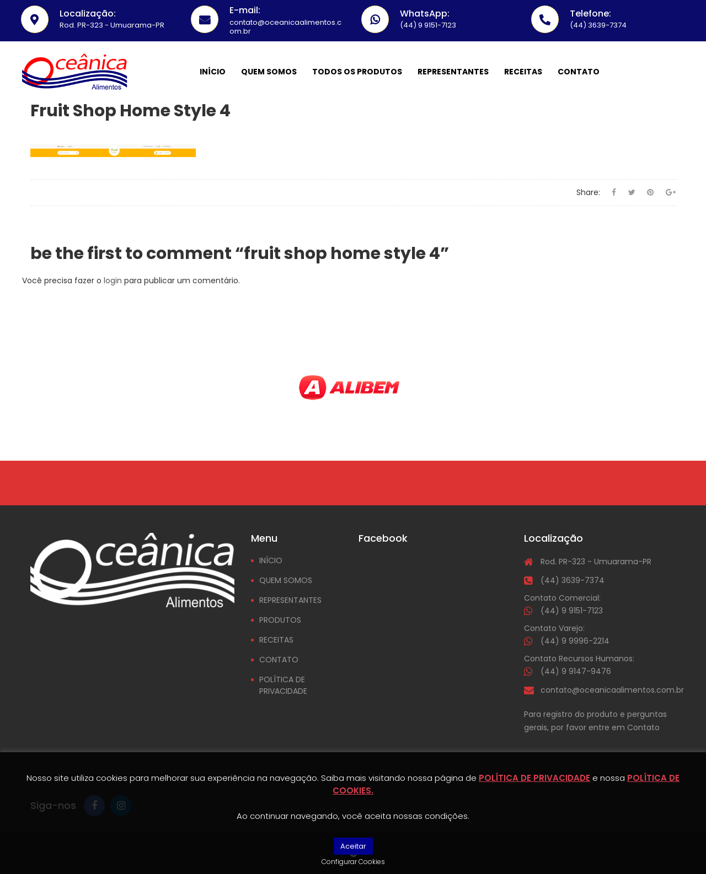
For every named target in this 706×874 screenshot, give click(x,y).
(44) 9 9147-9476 (576, 671)
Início (213, 71)
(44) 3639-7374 (573, 580)
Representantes (453, 71)
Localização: (88, 13)
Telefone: (590, 13)
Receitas (523, 71)
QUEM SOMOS (285, 580)
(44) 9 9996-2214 (575, 640)
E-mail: (244, 10)
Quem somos (269, 71)
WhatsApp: (425, 13)
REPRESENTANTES (290, 600)
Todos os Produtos (357, 71)
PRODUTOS (280, 619)
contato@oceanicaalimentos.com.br (612, 689)
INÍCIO (270, 560)
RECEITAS (276, 639)
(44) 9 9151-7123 (572, 610)
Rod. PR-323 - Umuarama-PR (596, 561)
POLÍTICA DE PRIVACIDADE (283, 685)
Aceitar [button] (353, 846)
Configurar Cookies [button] (353, 861)
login (113, 280)
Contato (579, 71)
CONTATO (278, 659)
